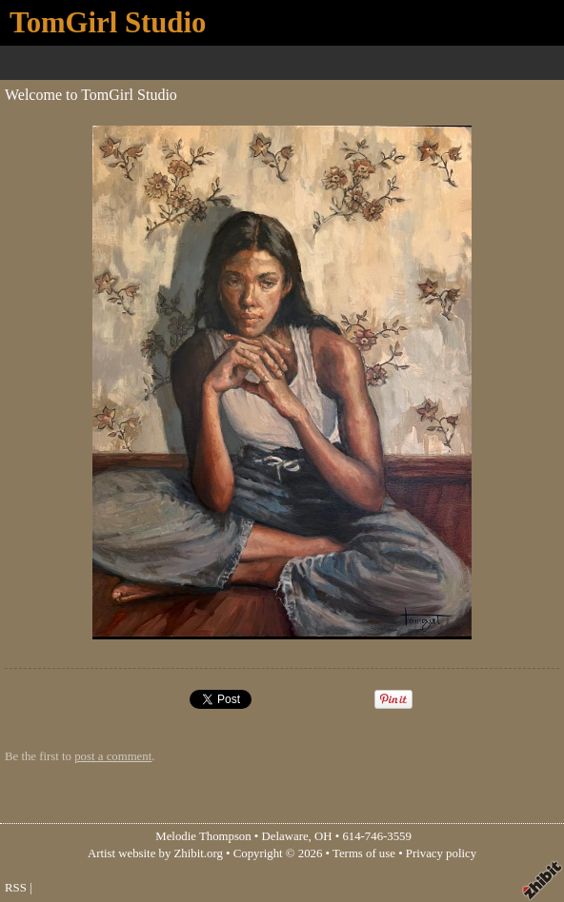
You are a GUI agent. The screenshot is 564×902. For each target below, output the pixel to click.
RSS (16, 887)
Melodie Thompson (203, 836)
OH (323, 836)
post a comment (112, 756)
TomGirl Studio (108, 23)
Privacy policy (441, 853)
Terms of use (363, 853)
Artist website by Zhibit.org (155, 853)
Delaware (285, 836)
